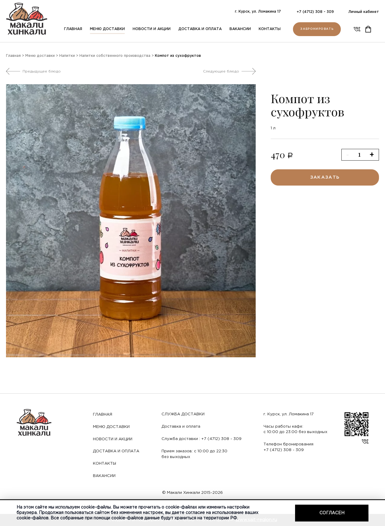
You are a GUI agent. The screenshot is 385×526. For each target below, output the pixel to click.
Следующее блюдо (221, 71)
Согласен (331, 513)
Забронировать (317, 29)
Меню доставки (107, 29)
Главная (73, 29)
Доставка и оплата (200, 29)
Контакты (270, 29)
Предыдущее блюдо (42, 71)
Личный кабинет (363, 12)
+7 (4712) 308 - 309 (315, 12)
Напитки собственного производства (114, 55)
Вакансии (240, 29)
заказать (325, 177)
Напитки (67, 55)
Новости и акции (152, 29)
